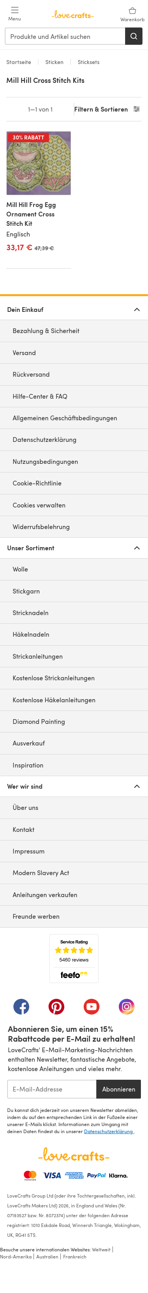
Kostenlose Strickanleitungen (54, 678)
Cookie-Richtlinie (37, 483)
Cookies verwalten (39, 505)
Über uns (25, 807)
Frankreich (74, 1256)
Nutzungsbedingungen (45, 461)
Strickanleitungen (38, 656)
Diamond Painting (39, 721)
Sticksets (87, 62)
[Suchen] (133, 36)
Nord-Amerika (16, 1256)
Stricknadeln (31, 612)
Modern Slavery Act (41, 872)
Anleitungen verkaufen (45, 894)
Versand (24, 352)
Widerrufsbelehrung (41, 526)
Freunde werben (36, 916)
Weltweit (101, 1249)
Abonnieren (118, 1089)
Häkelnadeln (31, 634)
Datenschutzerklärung (45, 439)
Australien (47, 1256)
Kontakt (23, 829)
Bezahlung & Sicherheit (46, 330)
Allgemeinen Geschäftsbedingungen (65, 418)
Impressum (29, 851)
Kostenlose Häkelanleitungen (54, 700)
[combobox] (65, 36)
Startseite (19, 62)
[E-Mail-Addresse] (51, 1089)
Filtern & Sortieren (107, 109)
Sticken (54, 62)
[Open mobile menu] (14, 14)
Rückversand (31, 374)
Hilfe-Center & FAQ (40, 396)
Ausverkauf (29, 743)
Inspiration (28, 765)
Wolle (20, 569)
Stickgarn (26, 591)
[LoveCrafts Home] (74, 1154)
